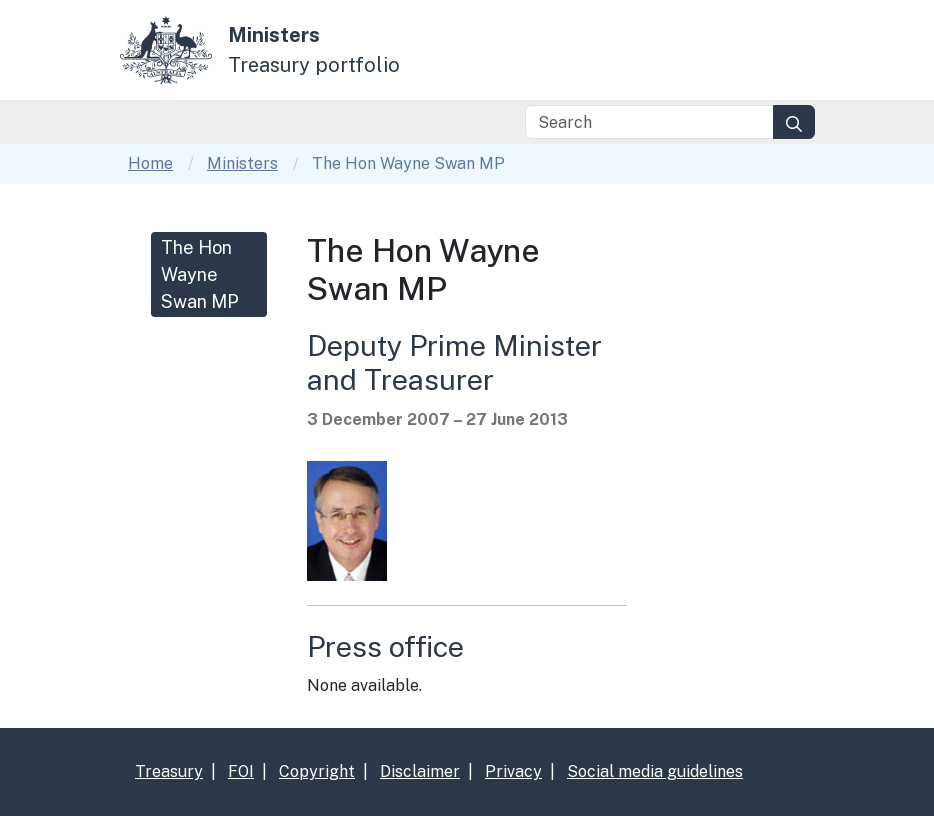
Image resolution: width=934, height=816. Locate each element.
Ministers (242, 163)
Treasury (169, 771)
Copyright (317, 771)
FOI (241, 771)
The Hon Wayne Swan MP (200, 274)
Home (150, 163)
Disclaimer (420, 771)
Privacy (513, 771)
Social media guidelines (655, 771)
